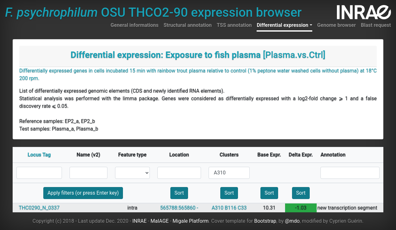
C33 (242, 208)
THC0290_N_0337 (39, 208)
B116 (230, 208)
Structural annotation (187, 25)
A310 (217, 208)
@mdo (292, 221)
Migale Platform (191, 221)
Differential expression (282, 25)
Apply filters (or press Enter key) (83, 193)
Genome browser (336, 25)
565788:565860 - (179, 208)
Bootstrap (265, 221)
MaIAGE (159, 221)
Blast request (376, 25)
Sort (179, 193)
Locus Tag (39, 155)
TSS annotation (234, 25)
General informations (135, 25)
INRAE (139, 221)
